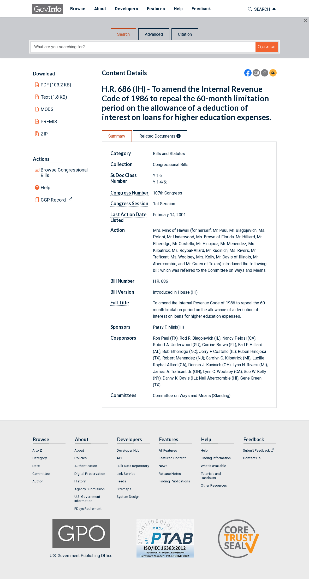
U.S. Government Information (87, 498)
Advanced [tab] (154, 34)
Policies (80, 458)
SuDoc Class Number (123, 178)
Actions (41, 159)
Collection (121, 164)
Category (120, 153)
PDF (56, 84)
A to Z (37, 450)
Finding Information (216, 458)
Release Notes (170, 473)
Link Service (126, 473)
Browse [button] (75, 8)
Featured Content (172, 458)
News (163, 466)
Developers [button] (123, 8)
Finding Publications (174, 481)
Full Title (119, 302)
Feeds (121, 481)
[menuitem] (75, 9)
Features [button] (153, 8)
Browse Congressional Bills (64, 172)
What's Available (213, 466)
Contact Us (251, 458)
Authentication (85, 466)
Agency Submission (89, 489)
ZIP (44, 134)
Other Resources (214, 485)
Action (117, 230)
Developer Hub (128, 450)
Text (54, 97)
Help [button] (175, 8)
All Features (168, 450)
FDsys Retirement (88, 508)
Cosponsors (123, 338)
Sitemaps (124, 489)
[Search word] (143, 47)
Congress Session (129, 203)
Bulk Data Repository (133, 466)
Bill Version (122, 292)
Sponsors (120, 327)
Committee (41, 473)
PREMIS (49, 121)
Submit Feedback (256, 450)
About (79, 450)
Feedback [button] (198, 8)
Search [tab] (123, 34)
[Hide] (305, 20)
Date (36, 466)
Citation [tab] (185, 34)
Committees (123, 395)
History (80, 481)
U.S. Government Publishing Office (162, 538)
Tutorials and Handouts (211, 475)
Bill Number (122, 281)
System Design (128, 496)
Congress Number (129, 193)
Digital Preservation (89, 473)
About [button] (97, 8)
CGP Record (53, 200)
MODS (47, 109)
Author (37, 481)
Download (44, 73)
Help (45, 187)
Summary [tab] (116, 136)
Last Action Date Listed (128, 217)
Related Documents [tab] (160, 136)
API (119, 458)
